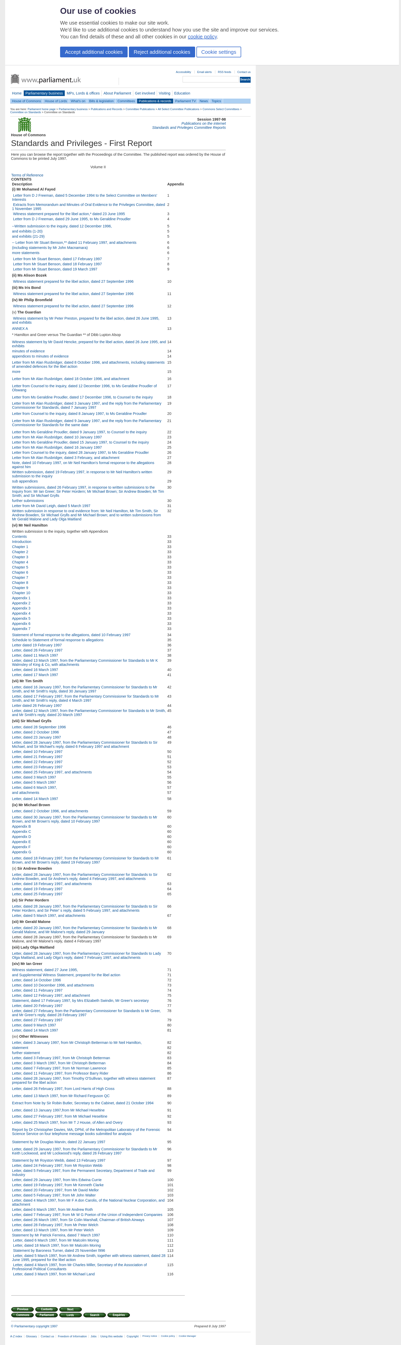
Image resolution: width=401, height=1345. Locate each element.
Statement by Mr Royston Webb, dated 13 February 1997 (58, 1160)
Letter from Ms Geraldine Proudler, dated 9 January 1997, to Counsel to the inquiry (79, 432)
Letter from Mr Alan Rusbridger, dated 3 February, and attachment (65, 458)
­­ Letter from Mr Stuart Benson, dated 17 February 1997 (57, 259)
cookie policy (202, 36)
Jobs (93, 1336)
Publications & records (155, 101)
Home (17, 93)
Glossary (31, 1336)
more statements (25, 253)
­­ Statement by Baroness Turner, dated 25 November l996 (58, 1250)
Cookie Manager (187, 1336)
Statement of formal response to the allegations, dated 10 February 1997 (71, 635)
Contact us (244, 71)
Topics (216, 101)
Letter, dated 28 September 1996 (39, 727)
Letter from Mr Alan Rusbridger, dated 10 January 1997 (57, 437)
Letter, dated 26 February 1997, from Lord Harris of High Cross (63, 1089)
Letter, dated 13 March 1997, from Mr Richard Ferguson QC (61, 1096)
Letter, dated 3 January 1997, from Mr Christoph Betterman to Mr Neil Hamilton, (77, 1043)
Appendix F (21, 847)
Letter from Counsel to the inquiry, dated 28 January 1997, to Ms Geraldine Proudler (80, 452)
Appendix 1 (21, 598)
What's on (78, 101)
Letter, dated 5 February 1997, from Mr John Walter (54, 1195)
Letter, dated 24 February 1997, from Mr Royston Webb (57, 1165)
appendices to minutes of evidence (40, 356)
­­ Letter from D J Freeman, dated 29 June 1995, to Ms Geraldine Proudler (71, 219)
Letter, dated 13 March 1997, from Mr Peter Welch (53, 1230)
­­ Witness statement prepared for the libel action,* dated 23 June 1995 (68, 214)
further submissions (28, 501)
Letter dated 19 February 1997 (37, 645)
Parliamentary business (44, 93)
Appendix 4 (21, 613)
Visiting (164, 93)
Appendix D (21, 837)
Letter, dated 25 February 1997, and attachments (52, 772)
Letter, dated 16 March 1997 (35, 670)
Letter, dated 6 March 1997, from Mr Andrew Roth (52, 1209)
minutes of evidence (28, 351)
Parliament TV (185, 101)
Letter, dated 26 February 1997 (37, 650)
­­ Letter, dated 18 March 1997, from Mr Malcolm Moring (56, 1245)
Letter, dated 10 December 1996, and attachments (53, 985)
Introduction (21, 542)
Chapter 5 (20, 567)
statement (20, 1048)
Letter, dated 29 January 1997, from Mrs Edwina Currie (57, 1180)
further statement (26, 1053)
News (204, 101)
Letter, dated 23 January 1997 (36, 737)
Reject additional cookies (162, 52)
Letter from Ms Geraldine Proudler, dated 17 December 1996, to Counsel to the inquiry (82, 397)
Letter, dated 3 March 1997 (34, 777)
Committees (126, 101)
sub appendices (25, 481)
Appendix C (21, 831)
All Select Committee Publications (178, 109)
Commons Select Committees (221, 109)
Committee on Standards (25, 112)
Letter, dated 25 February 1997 (37, 894)
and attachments (25, 793)
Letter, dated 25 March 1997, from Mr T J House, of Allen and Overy (67, 1122)
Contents (19, 536)
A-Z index (16, 1336)
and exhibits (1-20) (27, 231)
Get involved (145, 93)
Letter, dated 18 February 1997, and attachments (52, 884)
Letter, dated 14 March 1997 (35, 799)
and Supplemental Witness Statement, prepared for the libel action (66, 975)
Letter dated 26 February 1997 (37, 705)
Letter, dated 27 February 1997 (37, 1020)
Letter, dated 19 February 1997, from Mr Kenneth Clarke (58, 1185)
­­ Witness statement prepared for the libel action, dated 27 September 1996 (72, 281)
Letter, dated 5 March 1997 (34, 782)
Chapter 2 (20, 552)
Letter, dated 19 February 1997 (37, 889)
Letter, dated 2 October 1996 (35, 732)
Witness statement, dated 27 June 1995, (45, 970)
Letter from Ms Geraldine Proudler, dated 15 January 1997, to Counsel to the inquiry (80, 442)
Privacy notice (149, 1336)
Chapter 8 (20, 583)
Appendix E (21, 842)
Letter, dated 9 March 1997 (34, 1025)
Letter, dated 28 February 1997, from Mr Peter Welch (55, 1225)
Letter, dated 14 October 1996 (36, 980)
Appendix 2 (21, 603)
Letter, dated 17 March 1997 (35, 675)
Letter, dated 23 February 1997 (37, 767)
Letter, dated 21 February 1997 (37, 757)
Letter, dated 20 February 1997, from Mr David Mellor (55, 1190)
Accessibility (183, 71)
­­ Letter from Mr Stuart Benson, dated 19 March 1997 (54, 269)
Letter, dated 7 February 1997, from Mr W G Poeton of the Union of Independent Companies (87, 1215)
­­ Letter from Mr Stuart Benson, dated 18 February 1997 (57, 264)
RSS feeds (224, 71)
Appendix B (21, 826)
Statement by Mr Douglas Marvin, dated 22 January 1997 (58, 1142)
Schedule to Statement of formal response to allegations (58, 640)
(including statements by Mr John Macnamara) (50, 248)
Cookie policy (168, 1336)
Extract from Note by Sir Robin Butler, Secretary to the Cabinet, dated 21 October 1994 (83, 1103)
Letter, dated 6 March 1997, (34, 787)
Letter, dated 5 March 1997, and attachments (48, 915)
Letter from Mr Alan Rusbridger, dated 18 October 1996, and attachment (70, 379)
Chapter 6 (20, 572)
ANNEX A (20, 329)
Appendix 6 (21, 624)
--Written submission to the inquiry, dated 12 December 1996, (62, 226)
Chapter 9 (20, 588)
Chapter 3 (20, 557)
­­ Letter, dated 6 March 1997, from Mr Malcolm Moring (55, 1240)
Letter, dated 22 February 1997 (37, 762)
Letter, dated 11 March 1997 (35, 655)
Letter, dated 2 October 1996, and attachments (50, 811)
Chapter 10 (21, 593)
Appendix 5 (21, 618)
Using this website (111, 1336)
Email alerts (204, 71)
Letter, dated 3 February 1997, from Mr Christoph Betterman (61, 1058)
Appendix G (21, 852)
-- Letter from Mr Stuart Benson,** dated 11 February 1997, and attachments (74, 242)
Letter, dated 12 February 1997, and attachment (51, 995)
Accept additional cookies (94, 52)
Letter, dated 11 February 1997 (37, 990)
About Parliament (117, 93)
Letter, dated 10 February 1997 (37, 752)
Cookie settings (218, 52)
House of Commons (26, 101)
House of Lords (56, 101)
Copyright (133, 1336)
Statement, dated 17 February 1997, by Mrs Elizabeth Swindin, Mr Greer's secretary (80, 1001)
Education (182, 93)
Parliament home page (41, 109)
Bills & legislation (101, 101)
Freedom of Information (72, 1336)
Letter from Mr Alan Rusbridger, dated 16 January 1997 (57, 447)
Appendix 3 (21, 608)
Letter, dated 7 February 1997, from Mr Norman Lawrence (59, 1068)
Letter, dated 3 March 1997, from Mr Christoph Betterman (59, 1063)
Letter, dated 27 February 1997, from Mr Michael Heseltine (59, 1116)
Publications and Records (106, 109)
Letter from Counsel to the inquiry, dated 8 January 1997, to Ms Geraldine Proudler (79, 414)
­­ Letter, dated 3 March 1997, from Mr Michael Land (53, 1274)
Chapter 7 (20, 577)
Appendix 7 (21, 629)
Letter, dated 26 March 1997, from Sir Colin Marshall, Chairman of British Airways (78, 1220)
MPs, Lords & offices (83, 93)
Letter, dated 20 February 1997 (37, 1006)
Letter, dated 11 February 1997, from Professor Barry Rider (60, 1073)
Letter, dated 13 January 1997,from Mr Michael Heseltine (58, 1110)
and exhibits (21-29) (28, 236)
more (16, 372)
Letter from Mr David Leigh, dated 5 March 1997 (51, 506)
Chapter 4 (20, 562)
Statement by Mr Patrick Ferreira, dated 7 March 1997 (56, 1235)
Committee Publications (140, 109)
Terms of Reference (27, 175)
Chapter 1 (20, 547)
